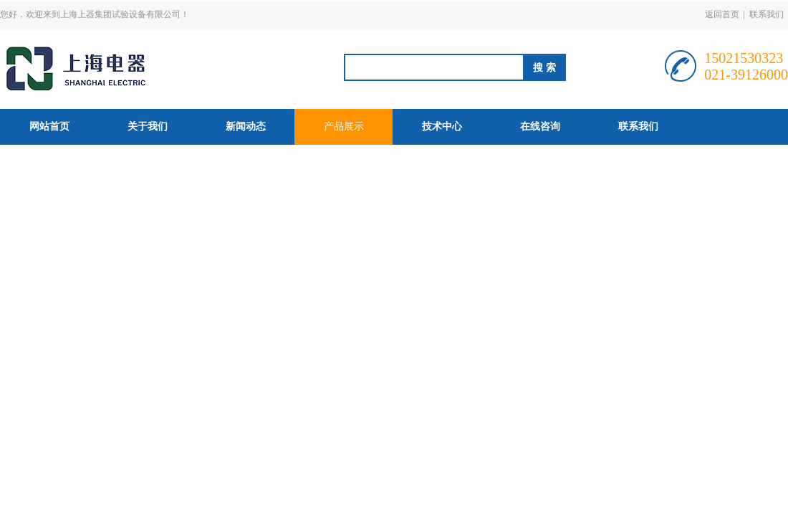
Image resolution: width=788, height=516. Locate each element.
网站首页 (49, 126)
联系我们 (766, 14)
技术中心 (442, 126)
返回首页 (722, 14)
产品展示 (344, 126)
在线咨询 (540, 126)
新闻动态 (246, 126)
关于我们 (148, 126)
